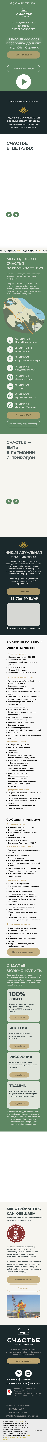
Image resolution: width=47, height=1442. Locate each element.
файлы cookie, (18, 1421)
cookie (28, 1435)
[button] (23, 81)
